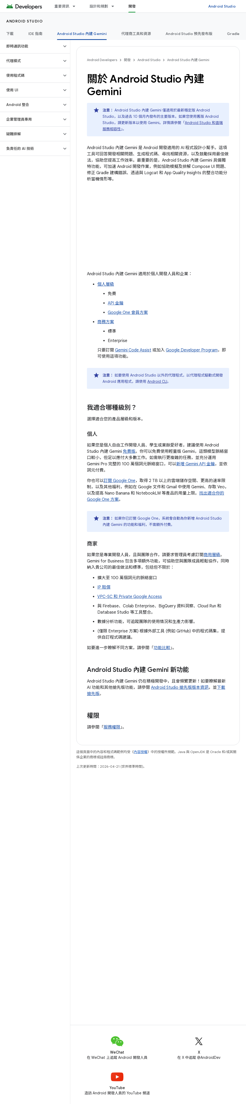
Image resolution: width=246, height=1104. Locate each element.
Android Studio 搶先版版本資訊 (180, 687)
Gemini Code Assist (133, 350)
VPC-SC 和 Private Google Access (129, 596)
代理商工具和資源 (136, 33)
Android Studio (222, 6)
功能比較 (162, 647)
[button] (31, 46)
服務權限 (112, 727)
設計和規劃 (99, 6)
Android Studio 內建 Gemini (188, 60)
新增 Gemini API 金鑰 (195, 464)
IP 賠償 (103, 587)
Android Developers (102, 60)
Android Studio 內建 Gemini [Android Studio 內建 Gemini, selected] (82, 33)
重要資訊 (61, 6)
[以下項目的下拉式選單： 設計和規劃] (115, 6)
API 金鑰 (115, 303)
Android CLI (157, 381)
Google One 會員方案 (128, 312)
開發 (127, 60)
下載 (10, 33)
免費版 (129, 451)
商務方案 (105, 322)
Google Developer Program (192, 350)
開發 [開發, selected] (132, 6)
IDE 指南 (35, 33)
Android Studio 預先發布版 (189, 33)
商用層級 (212, 554)
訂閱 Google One (119, 480)
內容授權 (140, 752)
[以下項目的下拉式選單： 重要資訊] (76, 6)
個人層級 (105, 284)
